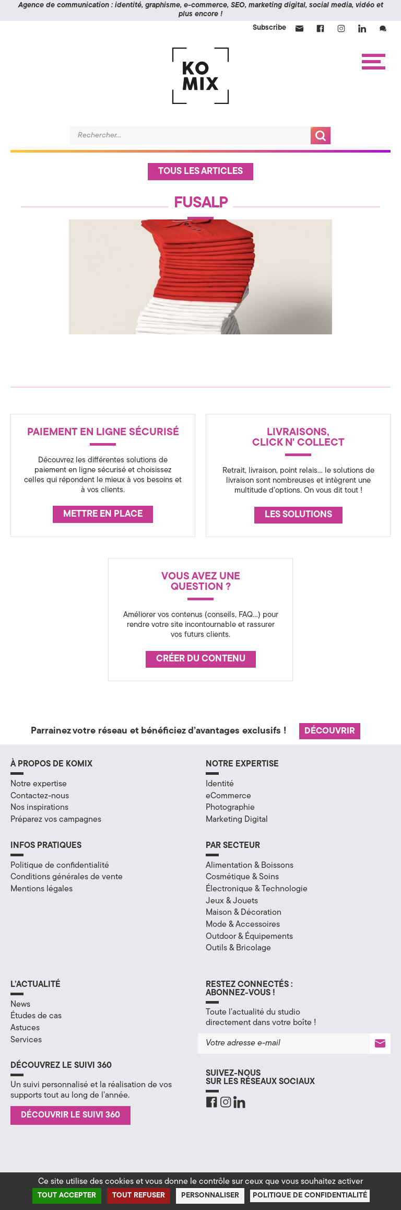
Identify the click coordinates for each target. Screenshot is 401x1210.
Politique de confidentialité (59, 866)
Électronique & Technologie (257, 889)
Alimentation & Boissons (249, 866)
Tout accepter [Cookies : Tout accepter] (67, 1196)
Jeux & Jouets (232, 901)
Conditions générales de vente (66, 877)
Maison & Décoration (243, 913)
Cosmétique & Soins (242, 877)
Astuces (25, 1028)
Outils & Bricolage (238, 948)
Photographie (230, 808)
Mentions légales (41, 889)
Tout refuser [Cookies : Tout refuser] (138, 1196)
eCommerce (228, 796)
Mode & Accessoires (243, 925)
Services (26, 1040)
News (20, 1004)
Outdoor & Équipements (249, 937)
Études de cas (36, 1016)
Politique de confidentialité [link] (310, 1196)
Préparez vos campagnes (55, 820)
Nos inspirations (39, 808)
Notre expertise (38, 784)
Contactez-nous (39, 796)
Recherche (320, 135)
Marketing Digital (237, 820)
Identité (220, 784)
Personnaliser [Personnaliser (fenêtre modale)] (210, 1196)
